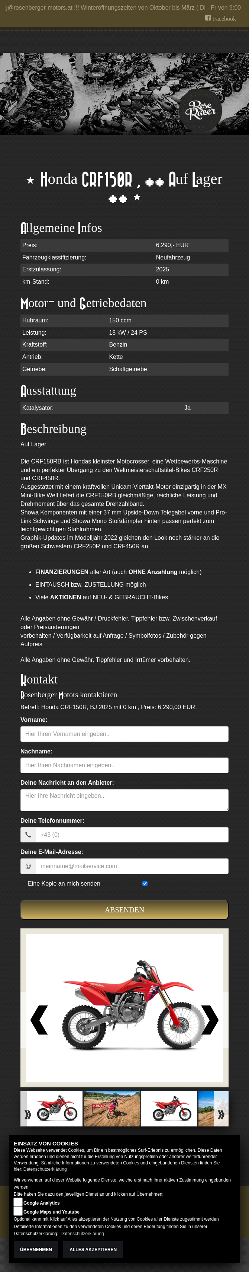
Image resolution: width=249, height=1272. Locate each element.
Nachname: (36, 751)
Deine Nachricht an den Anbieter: (67, 783)
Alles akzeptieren (93, 1249)
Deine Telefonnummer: (52, 820)
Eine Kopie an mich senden (64, 883)
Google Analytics (41, 1203)
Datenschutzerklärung (45, 1169)
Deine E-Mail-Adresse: (51, 852)
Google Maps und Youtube (51, 1212)
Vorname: (34, 720)
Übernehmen (36, 1249)
